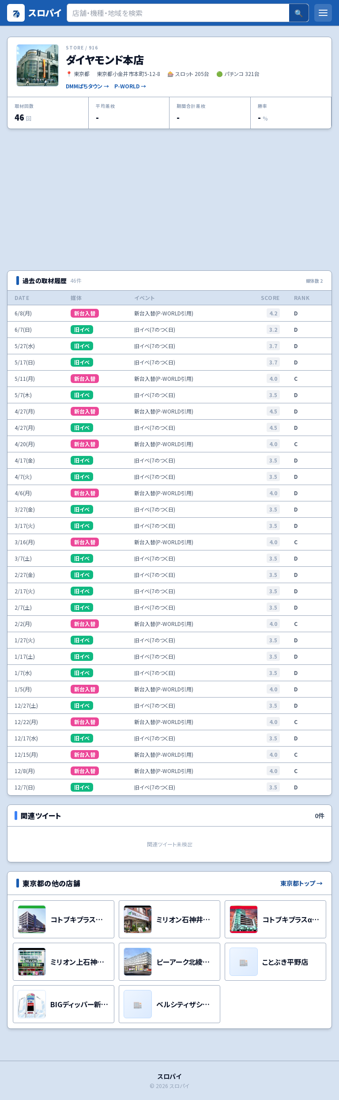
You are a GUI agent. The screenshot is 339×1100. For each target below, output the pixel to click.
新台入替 (84, 313)
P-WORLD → (130, 86)
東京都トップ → (301, 883)
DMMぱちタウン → (87, 86)
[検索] (178, 13)
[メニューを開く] (323, 13)
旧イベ (82, 329)
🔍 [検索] (298, 13)
